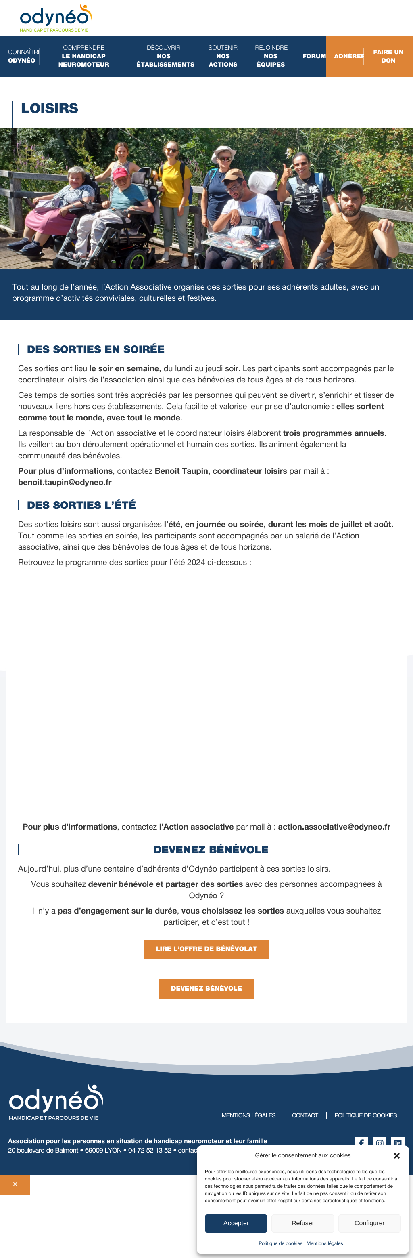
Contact (305, 1115)
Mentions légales (325, 1243)
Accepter (236, 1223)
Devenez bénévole (206, 989)
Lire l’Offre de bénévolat (206, 949)
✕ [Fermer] (15, 1185)
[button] (397, 1156)
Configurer (370, 1223)
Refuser (303, 1223)
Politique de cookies (280, 1243)
